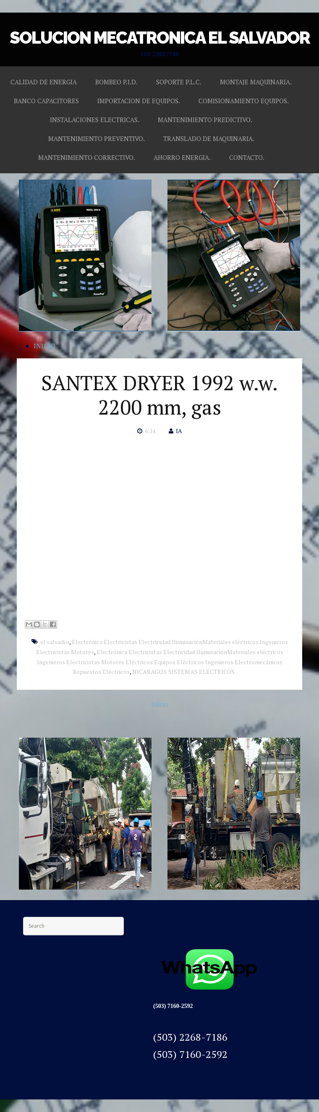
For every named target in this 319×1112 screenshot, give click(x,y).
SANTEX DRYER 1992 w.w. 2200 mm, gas (159, 394)
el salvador (54, 642)
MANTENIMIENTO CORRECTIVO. (86, 157)
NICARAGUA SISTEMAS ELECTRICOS (183, 672)
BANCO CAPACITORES (46, 101)
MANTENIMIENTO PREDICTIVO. (205, 119)
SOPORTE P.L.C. (178, 82)
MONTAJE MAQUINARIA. (256, 82)
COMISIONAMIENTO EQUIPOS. (244, 101)
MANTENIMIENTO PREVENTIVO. (96, 138)
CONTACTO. (246, 157)
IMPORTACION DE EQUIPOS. (138, 101)
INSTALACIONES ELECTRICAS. (94, 119)
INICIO (44, 345)
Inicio (159, 704)
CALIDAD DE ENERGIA (43, 82)
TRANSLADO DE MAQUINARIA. (208, 138)
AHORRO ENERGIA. (182, 157)
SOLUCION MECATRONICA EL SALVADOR (160, 37)
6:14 (150, 431)
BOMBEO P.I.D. (116, 82)
